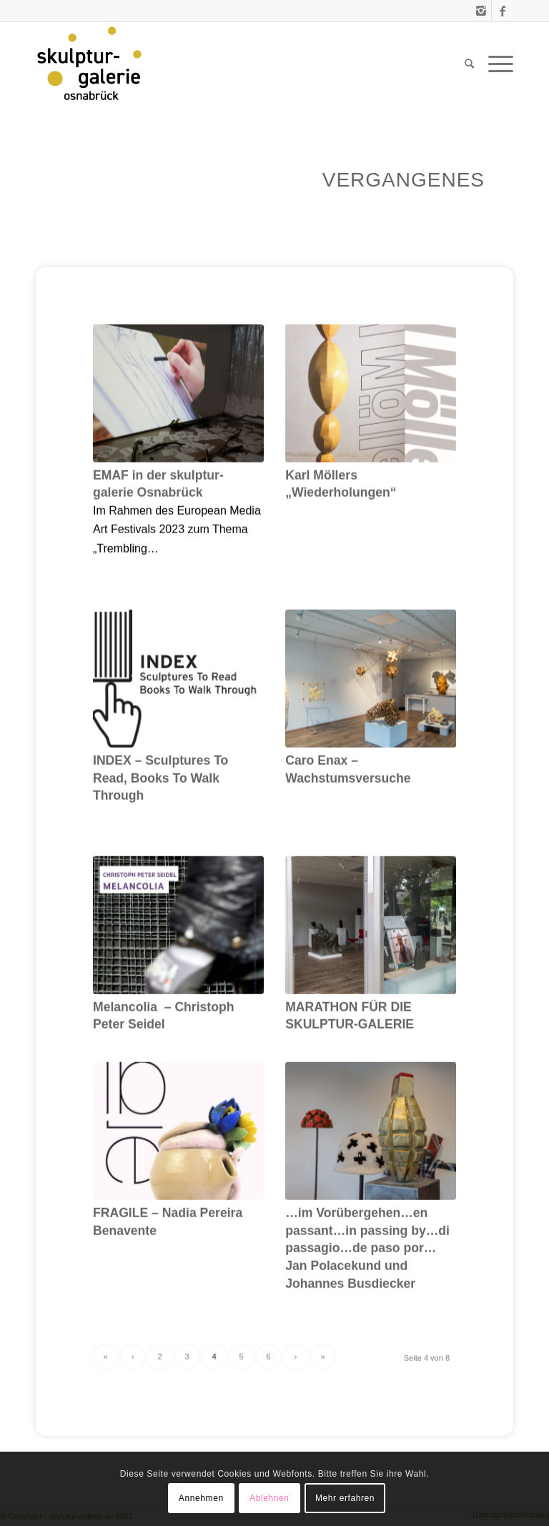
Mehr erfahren (345, 1498)
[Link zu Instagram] (480, 10)
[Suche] (469, 63)
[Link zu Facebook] (502, 10)
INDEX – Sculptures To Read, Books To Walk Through (160, 821)
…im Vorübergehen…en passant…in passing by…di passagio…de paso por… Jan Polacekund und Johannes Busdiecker (367, 1291)
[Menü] (497, 63)
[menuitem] (469, 63)
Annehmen (201, 1498)
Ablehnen (269, 1498)
